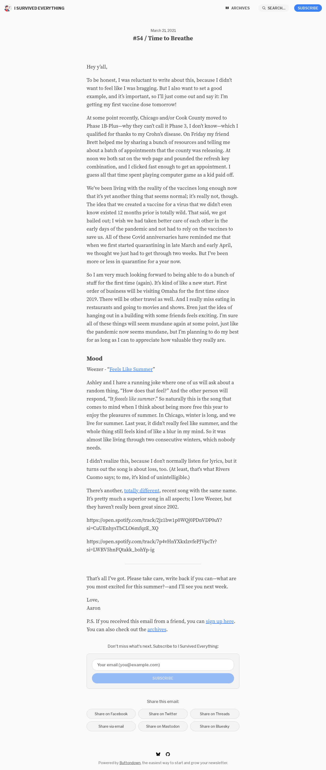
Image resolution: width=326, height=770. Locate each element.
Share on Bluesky (214, 726)
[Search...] (273, 8)
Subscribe (308, 8)
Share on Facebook (111, 714)
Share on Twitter (163, 714)
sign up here (220, 621)
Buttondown (130, 763)
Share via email (111, 726)
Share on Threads (215, 714)
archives (156, 629)
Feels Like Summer (131, 369)
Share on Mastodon (163, 726)
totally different (141, 490)
